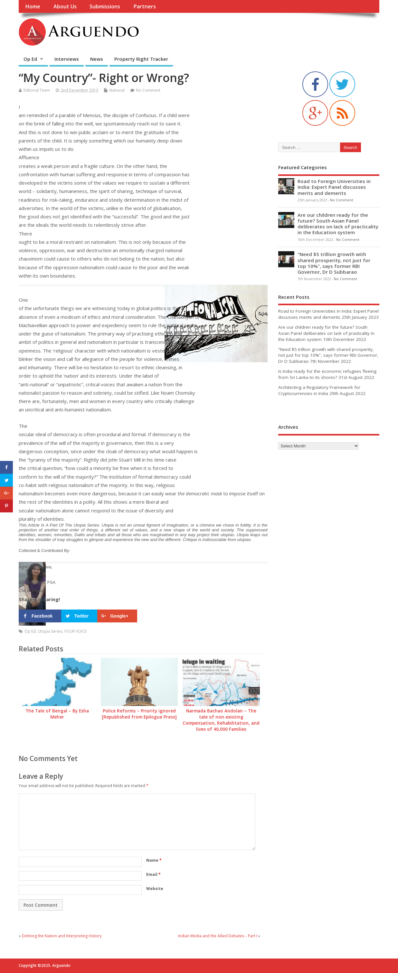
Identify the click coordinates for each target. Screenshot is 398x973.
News (96, 59)
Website (154, 888)
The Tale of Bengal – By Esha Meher (57, 714)
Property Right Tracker (141, 59)
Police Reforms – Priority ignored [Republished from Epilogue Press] (139, 714)
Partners (144, 6)
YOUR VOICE (75, 631)
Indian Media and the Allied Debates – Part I (217, 936)
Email (153, 874)
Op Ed (30, 59)
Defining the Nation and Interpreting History (62, 936)
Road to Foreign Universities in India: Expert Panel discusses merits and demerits (334, 187)
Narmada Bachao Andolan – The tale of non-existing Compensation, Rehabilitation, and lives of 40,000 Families (221, 720)
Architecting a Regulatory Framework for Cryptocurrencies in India (319, 390)
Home (32, 6)
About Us (65, 6)
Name (154, 860)
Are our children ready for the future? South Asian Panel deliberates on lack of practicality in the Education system (338, 224)
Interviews (66, 59)
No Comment (148, 90)
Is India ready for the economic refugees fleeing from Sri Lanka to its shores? (327, 374)
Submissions (105, 6)
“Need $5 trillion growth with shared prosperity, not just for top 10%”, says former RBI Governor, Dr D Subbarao (334, 263)
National (117, 90)
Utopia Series (50, 631)
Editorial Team (37, 90)
